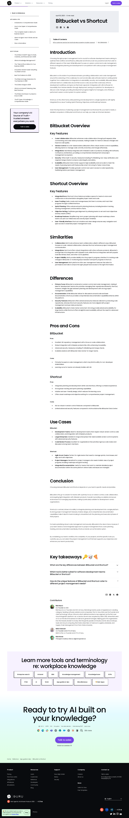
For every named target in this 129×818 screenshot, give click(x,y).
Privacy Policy (15, 814)
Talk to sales (116, 3)
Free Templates (82, 790)
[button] (18, 3)
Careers (80, 774)
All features (10, 782)
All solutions (10, 785)
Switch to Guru (82, 787)
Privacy (35, 812)
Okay (26, 813)
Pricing (50, 3)
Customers (34, 777)
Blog (32, 788)
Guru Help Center (59, 774)
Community (34, 785)
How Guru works (12, 777)
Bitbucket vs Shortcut (39, 759)
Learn (32, 774)
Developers (34, 782)
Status (56, 777)
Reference (15, 759)
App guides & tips (25, 759)
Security (56, 779)
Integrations (11, 779)
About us (80, 777)
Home (9, 759)
